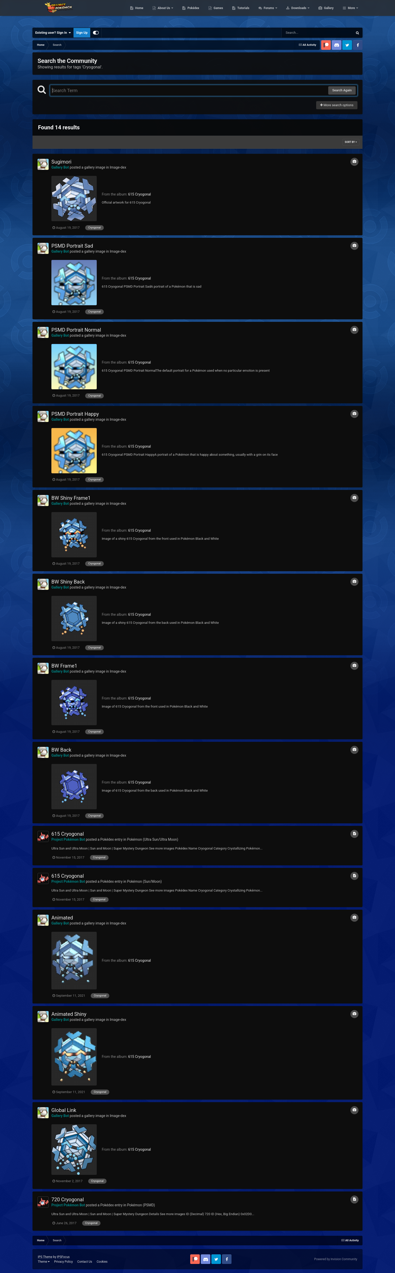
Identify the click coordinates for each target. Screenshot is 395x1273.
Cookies (102, 1261)
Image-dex (118, 167)
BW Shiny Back (68, 582)
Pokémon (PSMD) (141, 1205)
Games (242, 12)
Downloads (323, 12)
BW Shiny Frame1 (71, 498)
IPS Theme (45, 1257)
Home (163, 12)
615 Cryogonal (139, 194)
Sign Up (81, 32)
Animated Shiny (68, 1014)
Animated (62, 918)
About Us (188, 12)
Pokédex (217, 12)
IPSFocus (63, 1257)
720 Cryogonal (67, 1200)
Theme (44, 1261)
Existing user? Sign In (53, 32)
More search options (336, 105)
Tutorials (267, 12)
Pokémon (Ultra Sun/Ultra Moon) (152, 839)
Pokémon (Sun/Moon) (144, 881)
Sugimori (61, 162)
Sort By (351, 142)
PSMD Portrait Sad (72, 246)
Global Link (63, 1110)
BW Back (61, 750)
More (351, 12)
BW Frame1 (64, 666)
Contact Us (84, 1261)
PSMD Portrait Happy (75, 414)
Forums (293, 12)
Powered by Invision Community (335, 1259)
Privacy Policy (63, 1261)
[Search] (304, 32)
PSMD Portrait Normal (76, 330)
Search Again (342, 90)
